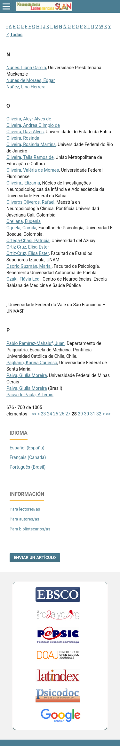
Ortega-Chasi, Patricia (28, 240)
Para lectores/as (25, 509)
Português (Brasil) (27, 467)
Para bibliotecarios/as (30, 529)
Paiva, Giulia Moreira (26, 375)
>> (108, 413)
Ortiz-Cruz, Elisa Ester (27, 253)
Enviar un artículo (35, 557)
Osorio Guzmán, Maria (29, 266)
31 (92, 413)
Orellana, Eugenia (23, 221)
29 (80, 413)
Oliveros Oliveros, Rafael (30, 202)
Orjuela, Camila (21, 227)
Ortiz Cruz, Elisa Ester (27, 247)
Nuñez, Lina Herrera (25, 86)
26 (61, 413)
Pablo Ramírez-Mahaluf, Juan (35, 343)
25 (55, 413)
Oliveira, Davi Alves (25, 131)
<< (34, 413)
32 (98, 413)
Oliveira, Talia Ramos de (30, 157)
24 (49, 413)
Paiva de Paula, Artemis (29, 394)
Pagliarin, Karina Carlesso (31, 362)
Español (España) (27, 447)
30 (86, 413)
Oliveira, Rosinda (22, 138)
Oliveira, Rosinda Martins (31, 144)
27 (67, 413)
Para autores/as (24, 519)
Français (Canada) (28, 457)
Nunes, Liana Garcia (26, 67)
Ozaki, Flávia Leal (23, 279)
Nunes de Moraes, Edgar (30, 80)
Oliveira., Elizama (23, 182)
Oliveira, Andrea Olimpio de (33, 125)
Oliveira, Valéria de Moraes (32, 170)
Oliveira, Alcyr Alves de (28, 118)
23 (43, 413)
